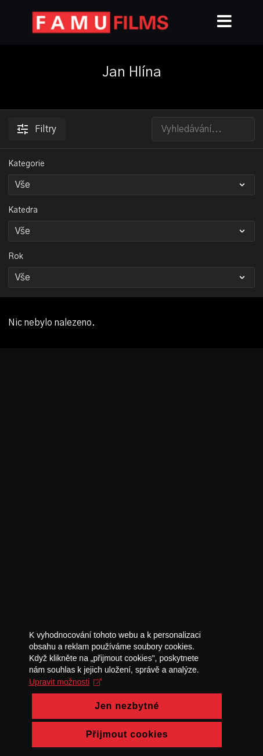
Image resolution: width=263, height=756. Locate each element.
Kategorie (26, 164)
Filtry (36, 129)
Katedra (23, 210)
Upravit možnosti (65, 701)
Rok (15, 257)
